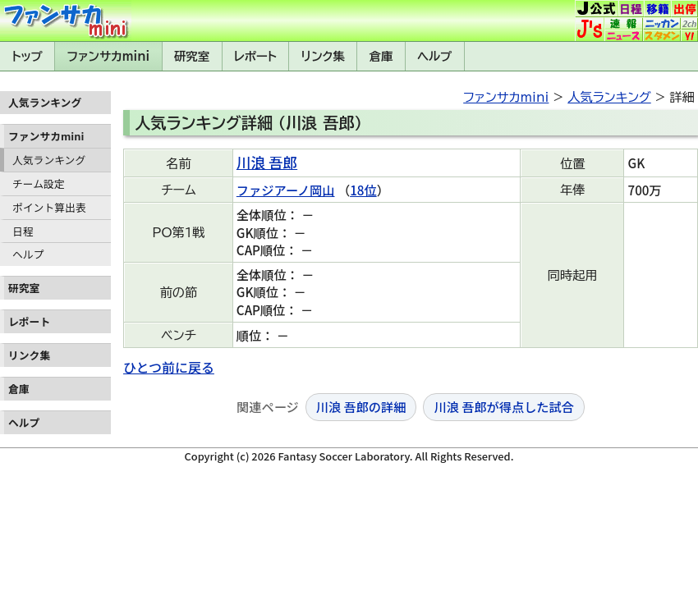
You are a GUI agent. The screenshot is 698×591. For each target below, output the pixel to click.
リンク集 (323, 56)
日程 (23, 231)
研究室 (191, 56)
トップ (27, 56)
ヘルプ (434, 56)
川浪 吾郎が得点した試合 (503, 406)
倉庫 (381, 56)
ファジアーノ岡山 (285, 190)
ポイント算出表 (49, 207)
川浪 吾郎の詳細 (361, 406)
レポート (255, 56)
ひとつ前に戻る (168, 367)
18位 (363, 190)
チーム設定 (38, 183)
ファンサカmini (108, 56)
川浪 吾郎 (266, 162)
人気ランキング (48, 159)
